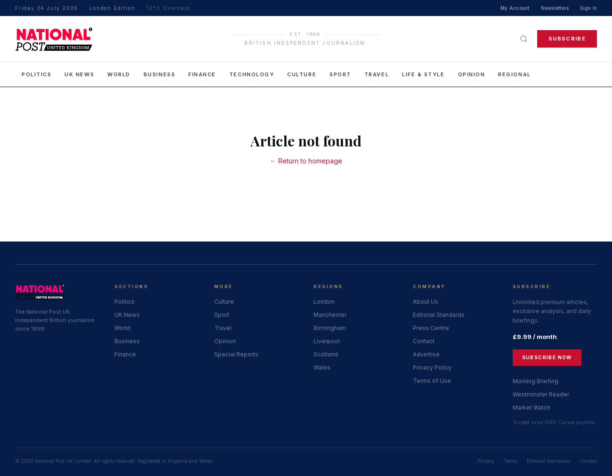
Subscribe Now (547, 357)
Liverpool (327, 341)
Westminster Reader (541, 394)
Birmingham (330, 327)
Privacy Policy (432, 367)
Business (159, 74)
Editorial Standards (439, 314)
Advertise (426, 354)
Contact (424, 341)
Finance (202, 74)
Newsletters (555, 8)
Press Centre (431, 327)
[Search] (524, 39)
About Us (425, 301)
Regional (514, 74)
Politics (36, 74)
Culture (301, 74)
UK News (79, 74)
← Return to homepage (306, 161)
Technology (251, 74)
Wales (322, 367)
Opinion (471, 74)
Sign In (588, 8)
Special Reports (236, 354)
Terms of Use (432, 380)
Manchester (330, 314)
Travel (376, 74)
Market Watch (531, 407)
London (324, 301)
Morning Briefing (535, 381)
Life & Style (423, 74)
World (118, 74)
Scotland (326, 354)
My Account (515, 8)
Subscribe (567, 38)
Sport (340, 74)
